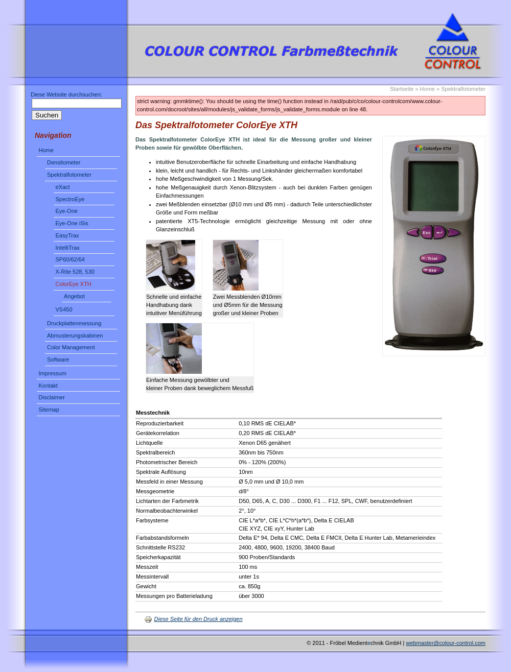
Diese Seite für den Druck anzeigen (193, 619)
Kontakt (48, 385)
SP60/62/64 (70, 259)
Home (46, 150)
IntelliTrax (68, 248)
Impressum (52, 373)
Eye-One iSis (72, 223)
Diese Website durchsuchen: (66, 94)
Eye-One (67, 211)
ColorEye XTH (73, 284)
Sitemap (49, 409)
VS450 (64, 309)
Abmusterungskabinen (75, 335)
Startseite (401, 89)
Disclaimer (52, 397)
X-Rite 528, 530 (75, 272)
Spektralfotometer (69, 175)
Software (58, 359)
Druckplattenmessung (74, 323)
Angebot (74, 296)
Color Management (71, 347)
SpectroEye (70, 199)
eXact (63, 187)
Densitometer (63, 162)
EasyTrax (67, 235)
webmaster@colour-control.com (445, 643)
